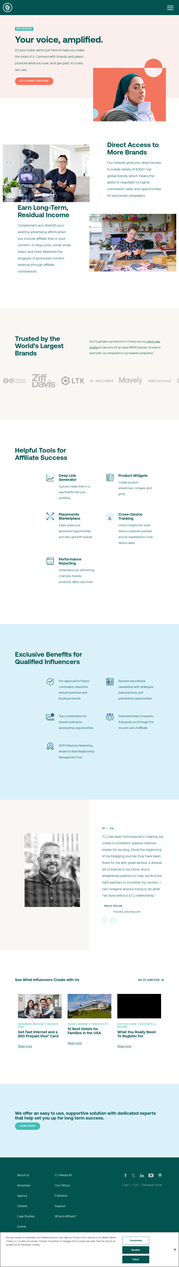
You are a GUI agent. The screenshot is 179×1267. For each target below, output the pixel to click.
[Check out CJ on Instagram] (160, 1175)
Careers (22, 1206)
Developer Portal (152, 1185)
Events (21, 1226)
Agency (22, 1195)
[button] (105, 920)
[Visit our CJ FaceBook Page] (126, 1175)
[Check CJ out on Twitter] (133, 1175)
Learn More (28, 1126)
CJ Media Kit (63, 1175)
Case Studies (25, 1216)
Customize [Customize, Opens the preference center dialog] (136, 1240)
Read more (25, 1046)
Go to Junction (151, 980)
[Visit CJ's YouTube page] (151, 1175)
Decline (136, 1249)
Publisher (61, 1195)
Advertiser (23, 1185)
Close (136, 1259)
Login (125, 1185)
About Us (23, 1175)
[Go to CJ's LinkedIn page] (142, 1175)
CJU (135, 1185)
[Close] (175, 1249)
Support (60, 1206)
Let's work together (34, 81)
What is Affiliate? (65, 1216)
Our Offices (62, 1185)
